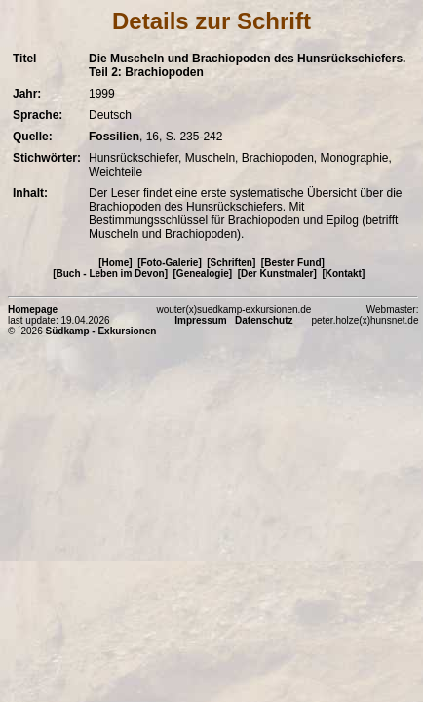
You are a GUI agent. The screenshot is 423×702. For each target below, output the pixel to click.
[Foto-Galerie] (169, 262)
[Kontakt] (343, 273)
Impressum (200, 320)
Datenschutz (263, 320)
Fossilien (114, 136)
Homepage (33, 309)
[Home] (115, 262)
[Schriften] (231, 262)
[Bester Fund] (293, 262)
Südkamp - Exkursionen (101, 331)
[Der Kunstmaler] (277, 273)
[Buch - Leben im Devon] (110, 273)
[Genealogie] (203, 273)
